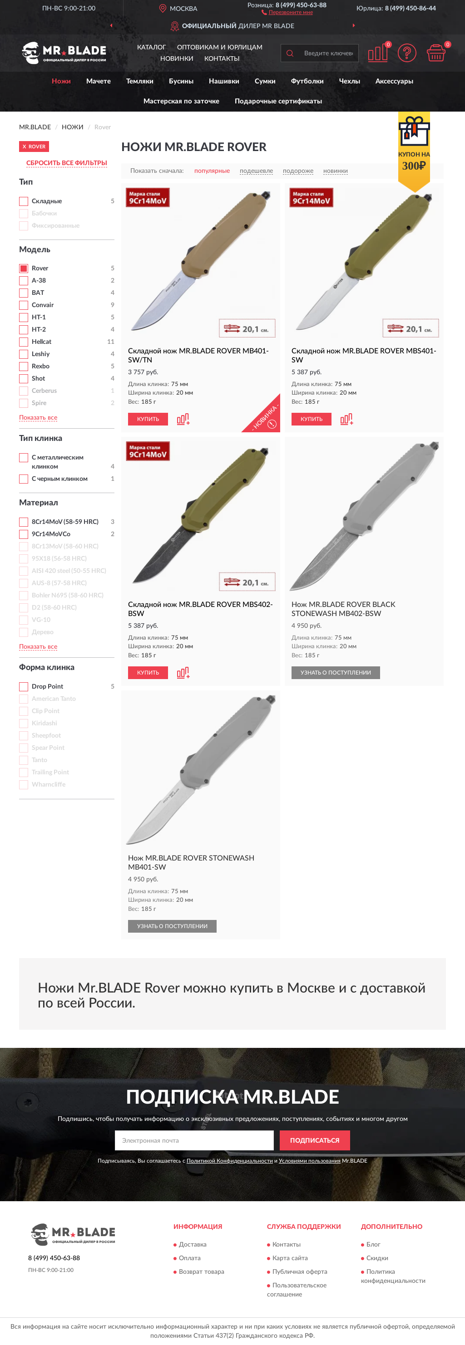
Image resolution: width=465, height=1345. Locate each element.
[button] (287, 12)
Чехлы (349, 81)
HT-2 (39, 330)
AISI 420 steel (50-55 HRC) (69, 571)
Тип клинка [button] (40, 439)
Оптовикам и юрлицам (219, 47)
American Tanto (54, 699)
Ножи (61, 81)
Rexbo (40, 366)
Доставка (193, 1245)
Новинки (176, 59)
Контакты (222, 59)
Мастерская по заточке (181, 101)
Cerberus (44, 391)
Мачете (98, 81)
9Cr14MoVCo (51, 534)
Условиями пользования (310, 1161)
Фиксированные (55, 226)
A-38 (39, 281)
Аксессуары (394, 81)
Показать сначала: (157, 171)
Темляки (139, 81)
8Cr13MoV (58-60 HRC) (65, 546)
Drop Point (47, 687)
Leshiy (40, 354)
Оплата (190, 1258)
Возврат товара (201, 1272)
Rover (40, 268)
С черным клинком (60, 479)
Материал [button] (38, 503)
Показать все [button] (38, 418)
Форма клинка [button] (46, 668)
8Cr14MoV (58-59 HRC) (65, 522)
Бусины (181, 81)
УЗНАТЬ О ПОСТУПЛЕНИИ (336, 672)
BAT (38, 293)
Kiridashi (44, 723)
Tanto (39, 760)
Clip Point (45, 711)
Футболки (307, 81)
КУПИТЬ (148, 419)
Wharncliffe (48, 785)
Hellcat (41, 342)
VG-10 (41, 620)
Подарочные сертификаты (278, 101)
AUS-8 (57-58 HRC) (59, 583)
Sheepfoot (46, 736)
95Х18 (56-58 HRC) (59, 559)
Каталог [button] (151, 47)
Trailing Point (50, 772)
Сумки (265, 81)
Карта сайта (290, 1258)
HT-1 (39, 317)
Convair (43, 305)
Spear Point (48, 748)
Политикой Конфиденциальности (230, 1161)
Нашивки (224, 81)
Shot (38, 379)
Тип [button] (26, 182)
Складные (47, 201)
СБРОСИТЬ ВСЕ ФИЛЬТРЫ (66, 163)
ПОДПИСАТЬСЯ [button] (315, 1141)
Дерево (43, 632)
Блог (373, 1245)
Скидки (377, 1258)
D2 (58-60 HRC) (54, 608)
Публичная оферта (299, 1272)
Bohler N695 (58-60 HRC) (68, 595)
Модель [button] (34, 250)
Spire (39, 403)
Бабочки (44, 213)
